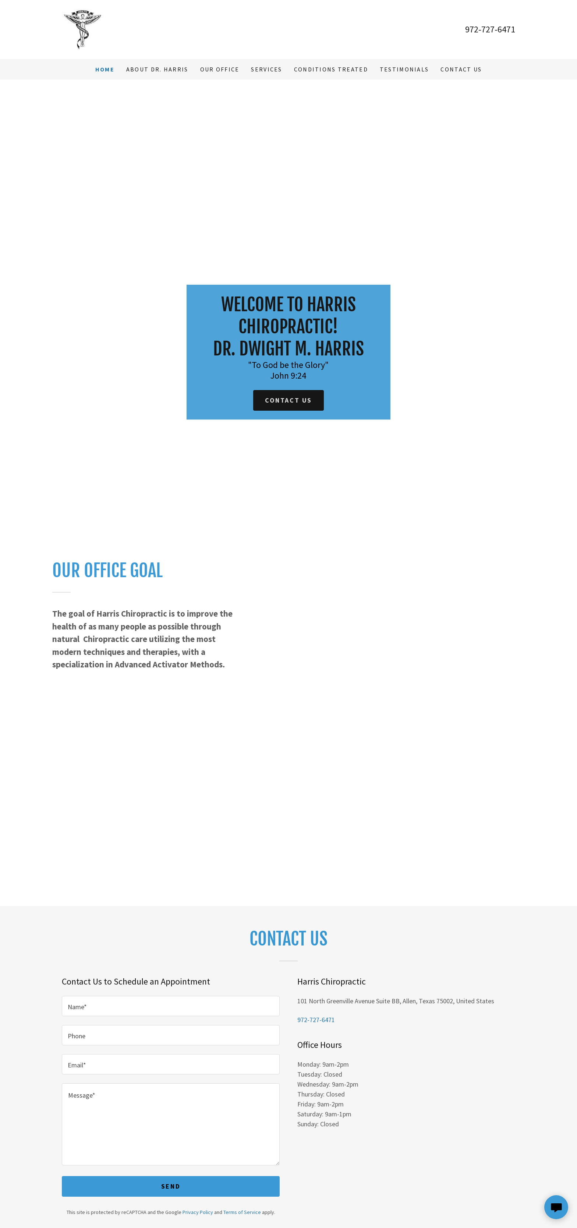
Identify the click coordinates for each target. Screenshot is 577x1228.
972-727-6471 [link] (490, 29)
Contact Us (288, 400)
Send (170, 1186)
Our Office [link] (220, 69)
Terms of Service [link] (242, 1212)
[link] (82, 28)
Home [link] (104, 69)
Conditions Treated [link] (331, 69)
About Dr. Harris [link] (157, 69)
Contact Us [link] (461, 69)
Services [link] (266, 69)
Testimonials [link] (404, 69)
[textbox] (171, 1006)
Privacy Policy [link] (198, 1212)
